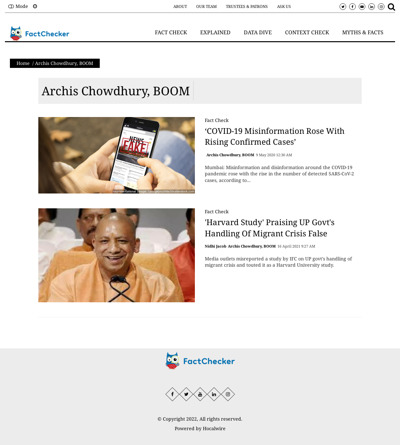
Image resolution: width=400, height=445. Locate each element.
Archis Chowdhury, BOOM (116, 91)
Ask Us (284, 6)
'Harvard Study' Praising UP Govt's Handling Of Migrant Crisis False (270, 228)
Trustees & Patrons (247, 6)
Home (23, 63)
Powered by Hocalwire (200, 428)
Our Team (206, 6)
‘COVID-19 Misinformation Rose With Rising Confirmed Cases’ (275, 136)
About (180, 6)
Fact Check (217, 120)
